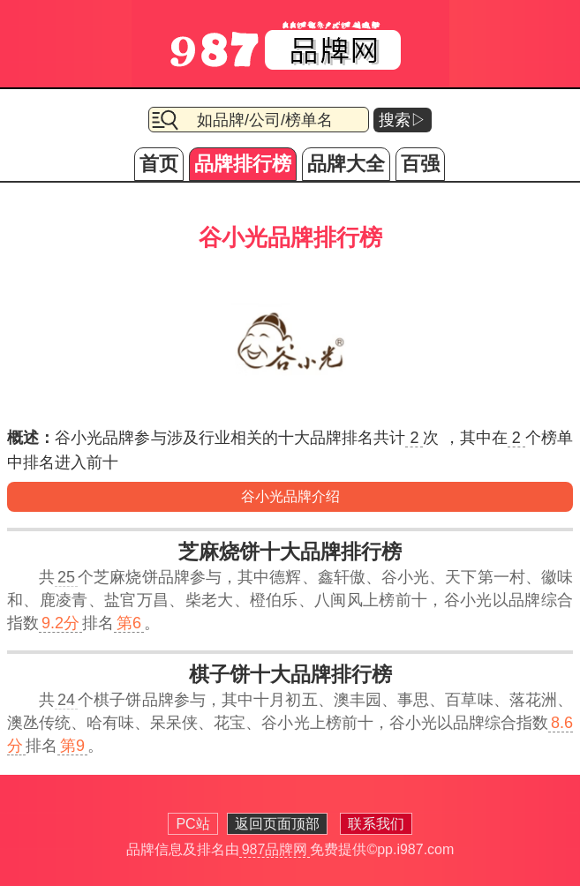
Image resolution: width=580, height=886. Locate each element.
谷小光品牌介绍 (290, 496)
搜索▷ (402, 120)
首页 (158, 164)
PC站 (192, 823)
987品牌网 (275, 849)
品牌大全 (346, 164)
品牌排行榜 (242, 164)
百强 (420, 164)
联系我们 (376, 823)
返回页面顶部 (277, 823)
